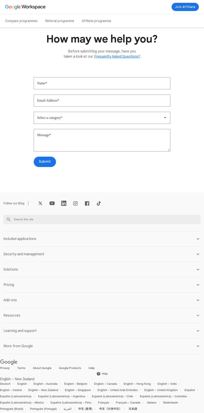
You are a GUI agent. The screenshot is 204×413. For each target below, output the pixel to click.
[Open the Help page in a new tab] (102, 374)
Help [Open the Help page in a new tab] (92, 368)
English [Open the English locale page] (22, 383)
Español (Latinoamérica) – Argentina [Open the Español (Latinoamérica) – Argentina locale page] (61, 396)
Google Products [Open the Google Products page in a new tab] (70, 368)
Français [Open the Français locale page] (103, 402)
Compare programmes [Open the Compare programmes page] (21, 21)
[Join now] (185, 7)
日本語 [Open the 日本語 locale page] (133, 408)
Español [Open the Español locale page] (190, 390)
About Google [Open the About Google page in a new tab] (42, 368)
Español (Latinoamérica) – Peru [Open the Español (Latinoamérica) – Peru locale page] (71, 402)
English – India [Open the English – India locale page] (167, 383)
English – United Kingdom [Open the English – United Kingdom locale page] (161, 390)
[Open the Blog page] (21, 203)
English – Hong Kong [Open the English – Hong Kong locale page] (137, 383)
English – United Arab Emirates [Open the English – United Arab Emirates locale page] (117, 390)
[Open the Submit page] (45, 162)
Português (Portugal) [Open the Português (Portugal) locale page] (43, 408)
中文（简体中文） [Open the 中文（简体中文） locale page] (110, 408)
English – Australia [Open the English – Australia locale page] (45, 383)
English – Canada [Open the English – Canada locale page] (105, 383)
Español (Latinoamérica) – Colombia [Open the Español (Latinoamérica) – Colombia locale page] (163, 396)
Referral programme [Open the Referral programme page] (59, 21)
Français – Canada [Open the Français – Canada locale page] (128, 402)
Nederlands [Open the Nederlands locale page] (170, 402)
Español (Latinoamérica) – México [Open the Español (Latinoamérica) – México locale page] (22, 402)
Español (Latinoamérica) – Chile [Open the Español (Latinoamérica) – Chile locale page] (112, 396)
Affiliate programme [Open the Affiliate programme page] (96, 21)
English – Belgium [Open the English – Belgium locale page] (75, 383)
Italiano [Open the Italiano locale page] (151, 402)
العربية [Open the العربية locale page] (68, 408)
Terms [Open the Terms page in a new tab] (21, 368)
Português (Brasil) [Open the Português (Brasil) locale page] (11, 408)
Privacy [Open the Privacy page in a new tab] (5, 368)
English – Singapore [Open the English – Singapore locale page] (78, 390)
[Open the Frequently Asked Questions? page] (117, 56)
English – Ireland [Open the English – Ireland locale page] (11, 390)
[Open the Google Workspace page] (25, 6)
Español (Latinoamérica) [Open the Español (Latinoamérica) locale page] (16, 396)
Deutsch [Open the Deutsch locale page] (5, 383)
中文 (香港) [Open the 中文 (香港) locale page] (85, 408)
